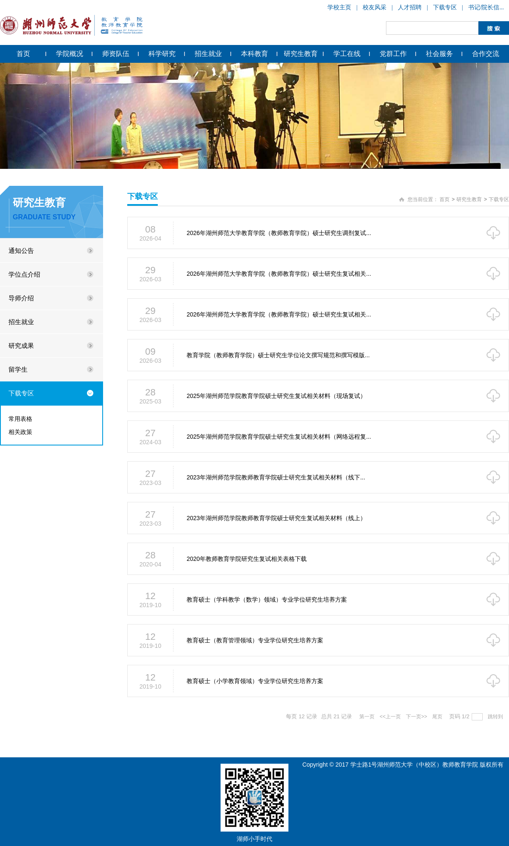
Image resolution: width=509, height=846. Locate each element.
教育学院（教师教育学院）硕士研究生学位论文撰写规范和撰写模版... (278, 355)
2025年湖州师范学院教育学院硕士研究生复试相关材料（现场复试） (276, 395)
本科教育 (254, 53)
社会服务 (439, 53)
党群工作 (393, 53)
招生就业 (208, 53)
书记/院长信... (486, 7)
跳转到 (496, 717)
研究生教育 (301, 53)
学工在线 (347, 53)
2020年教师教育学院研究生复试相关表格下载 (247, 558)
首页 (23, 53)
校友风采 (374, 7)
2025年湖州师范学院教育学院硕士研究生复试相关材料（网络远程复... (279, 436)
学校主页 (339, 7)
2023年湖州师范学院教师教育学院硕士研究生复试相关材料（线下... (276, 477)
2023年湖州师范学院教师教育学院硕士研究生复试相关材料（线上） (276, 518)
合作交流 (485, 53)
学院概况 (69, 53)
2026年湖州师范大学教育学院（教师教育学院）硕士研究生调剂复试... (279, 232)
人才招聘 (410, 7)
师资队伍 (115, 53)
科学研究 (162, 53)
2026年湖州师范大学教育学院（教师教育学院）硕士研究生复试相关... (279, 273)
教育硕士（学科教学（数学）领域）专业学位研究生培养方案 (267, 599)
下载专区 (445, 7)
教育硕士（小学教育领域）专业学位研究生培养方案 (255, 681)
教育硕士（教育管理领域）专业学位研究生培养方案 (255, 640)
